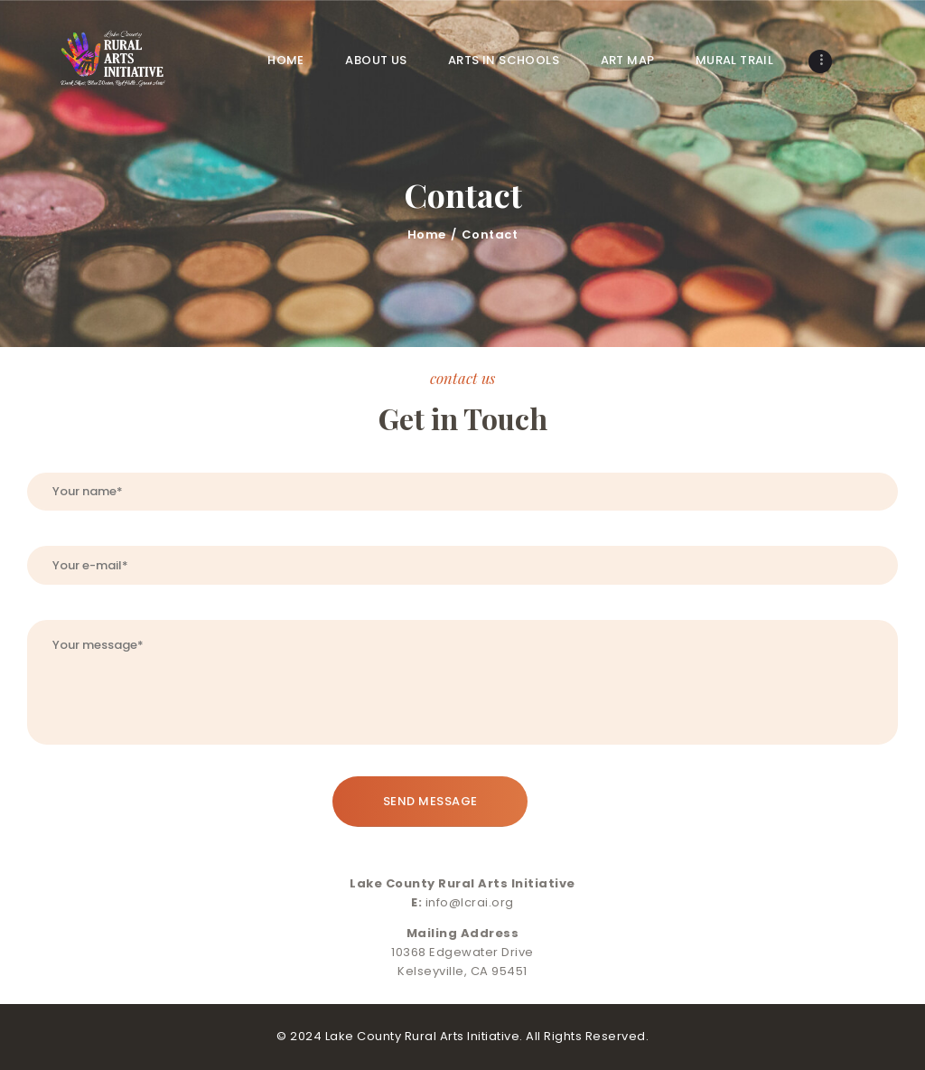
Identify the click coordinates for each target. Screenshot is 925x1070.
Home (426, 234)
